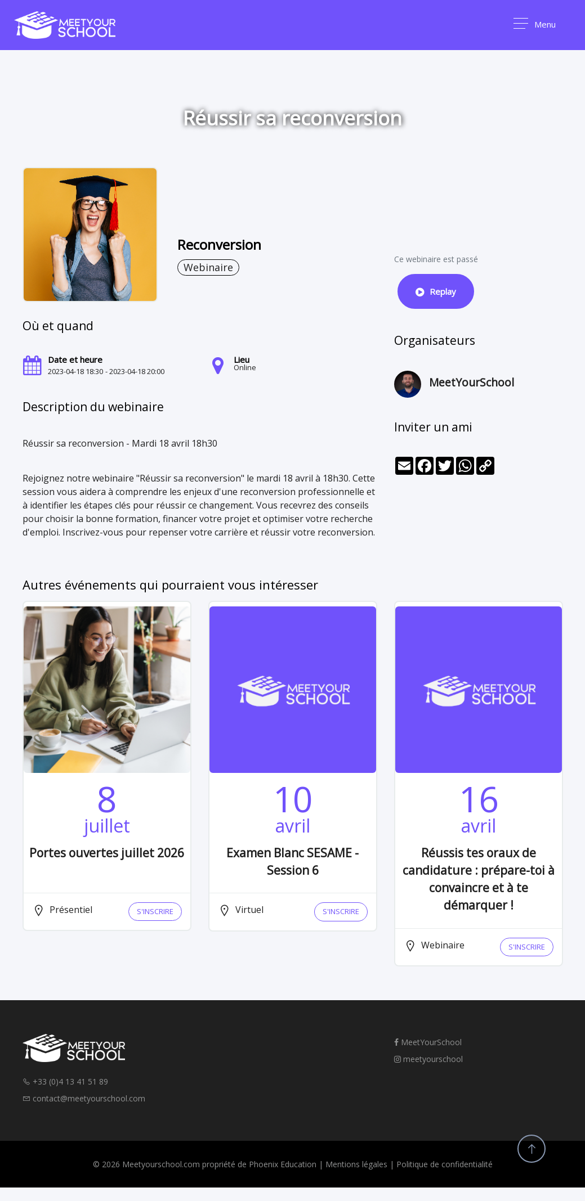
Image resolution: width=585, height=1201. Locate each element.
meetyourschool (428, 1059)
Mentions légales (356, 1164)
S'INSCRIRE (155, 911)
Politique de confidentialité (444, 1164)
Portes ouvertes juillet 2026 (106, 853)
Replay (436, 291)
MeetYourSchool (428, 1042)
